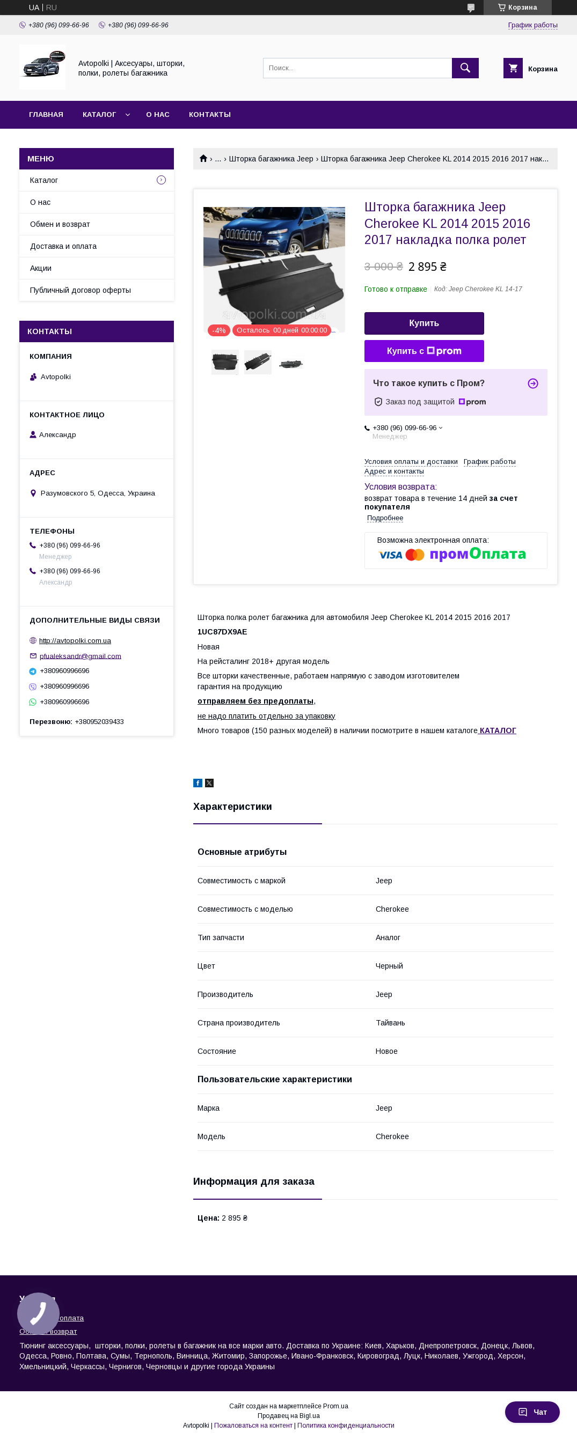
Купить (425, 323)
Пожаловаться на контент (253, 1425)
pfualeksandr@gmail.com (80, 656)
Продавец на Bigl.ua (289, 1416)
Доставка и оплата (63, 246)
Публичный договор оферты (80, 290)
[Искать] (465, 68)
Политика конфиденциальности (346, 1425)
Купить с (424, 351)
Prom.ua (335, 1406)
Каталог (99, 114)
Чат (532, 1412)
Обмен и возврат (60, 224)
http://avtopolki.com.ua (75, 641)
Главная (46, 114)
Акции (41, 268)
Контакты (210, 114)
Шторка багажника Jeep (271, 158)
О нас (158, 114)
